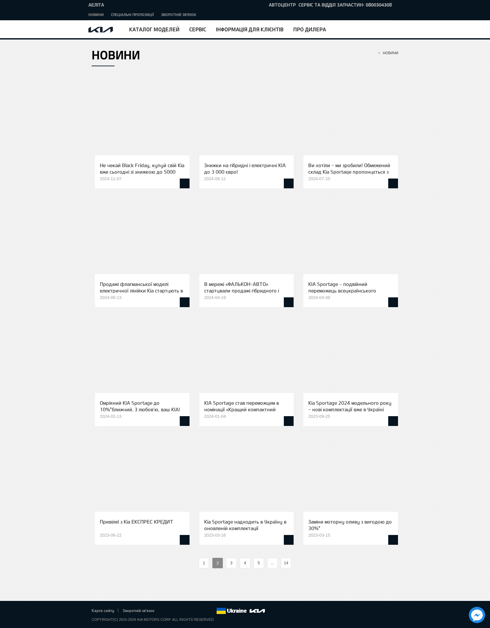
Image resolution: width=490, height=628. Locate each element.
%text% (193, 563)
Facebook (166, 611)
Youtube (193, 611)
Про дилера (309, 29)
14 (286, 563)
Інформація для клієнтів (249, 29)
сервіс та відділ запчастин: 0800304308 (345, 5)
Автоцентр (282, 5)
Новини (96, 14)
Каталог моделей (154, 29)
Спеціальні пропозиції (132, 14)
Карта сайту (103, 610)
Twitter (175, 611)
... (272, 563)
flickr (211, 611)
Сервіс (197, 29)
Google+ (184, 611)
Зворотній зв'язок (178, 14)
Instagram (202, 611)
